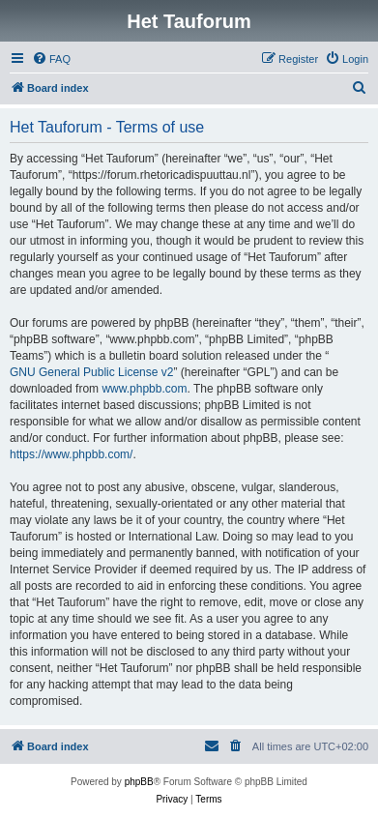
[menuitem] (51, 59)
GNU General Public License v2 (91, 372)
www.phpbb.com (144, 388)
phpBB (139, 781)
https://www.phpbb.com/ (71, 454)
